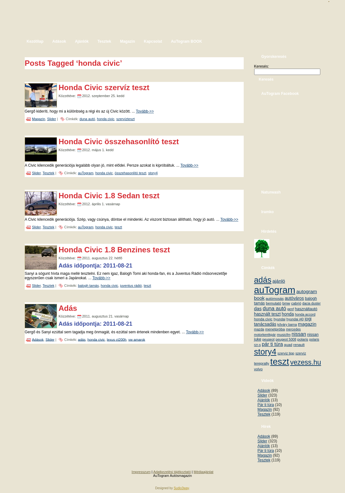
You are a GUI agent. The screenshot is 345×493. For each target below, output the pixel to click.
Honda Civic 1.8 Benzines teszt (114, 249)
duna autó (87, 119)
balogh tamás (88, 285)
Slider (51, 119)
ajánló (279, 281)
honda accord (305, 314)
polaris (302, 339)
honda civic (105, 119)
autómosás (275, 298)
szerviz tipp (285, 353)
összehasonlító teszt (130, 173)
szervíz (300, 353)
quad (288, 344)
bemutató (273, 303)
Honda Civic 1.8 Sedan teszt (109, 195)
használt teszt (267, 314)
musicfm (284, 334)
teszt (118, 227)
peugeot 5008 (286, 339)
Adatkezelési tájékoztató (172, 472)
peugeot (268, 339)
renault (299, 344)
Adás (68, 308)
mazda (259, 329)
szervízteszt (125, 119)
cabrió (296, 303)
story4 (153, 173)
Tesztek (48, 173)
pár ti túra (272, 344)
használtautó (306, 309)
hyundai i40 (295, 319)
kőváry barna (287, 324)
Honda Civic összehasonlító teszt (119, 141)
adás (81, 339)
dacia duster (311, 303)
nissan (299, 334)
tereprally (261, 363)
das (258, 308)
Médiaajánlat (203, 472)
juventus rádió (131, 285)
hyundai (279, 319)
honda (288, 314)
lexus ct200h (117, 339)
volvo (258, 369)
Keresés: (261, 66)
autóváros (294, 298)
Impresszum (141, 472)
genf (290, 309)
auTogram (85, 173)
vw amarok (136, 339)
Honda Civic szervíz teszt (104, 87)
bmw (286, 303)
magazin (307, 324)
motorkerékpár (265, 334)
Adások (38, 339)
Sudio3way (181, 488)
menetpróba (275, 329)
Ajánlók (264, 400)
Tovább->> (145, 111)
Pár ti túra (266, 405)
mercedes (293, 329)
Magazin (38, 119)
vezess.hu (305, 362)
